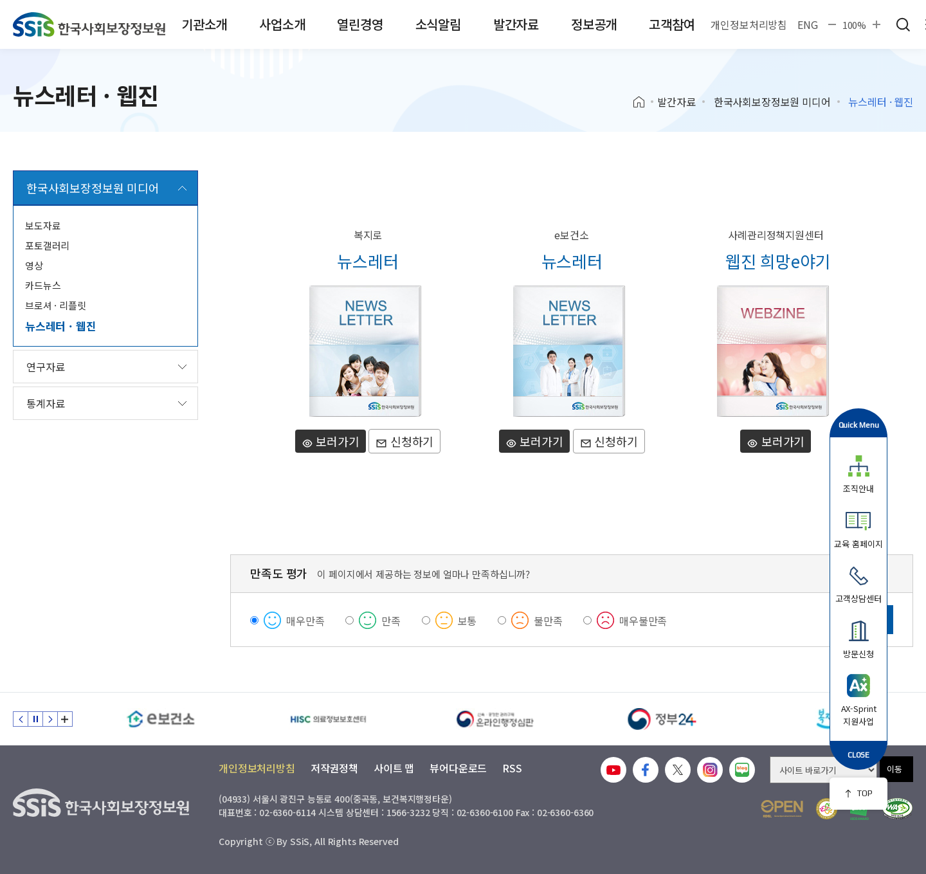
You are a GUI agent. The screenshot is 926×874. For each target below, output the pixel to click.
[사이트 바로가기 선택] (823, 769)
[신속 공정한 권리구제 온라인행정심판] (495, 719)
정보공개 (594, 24)
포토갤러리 (47, 245)
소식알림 (438, 24)
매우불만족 (643, 620)
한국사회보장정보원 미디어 (772, 101)
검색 (903, 24)
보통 (467, 620)
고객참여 (671, 24)
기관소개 (204, 24)
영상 (34, 265)
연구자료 (45, 366)
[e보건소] (160, 719)
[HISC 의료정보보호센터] (328, 719)
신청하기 (404, 441)
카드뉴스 (42, 285)
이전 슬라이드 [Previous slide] (20, 719)
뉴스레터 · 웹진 (60, 326)
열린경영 (360, 24)
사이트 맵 (394, 768)
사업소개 (282, 24)
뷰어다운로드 (458, 768)
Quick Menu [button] (859, 425)
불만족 (548, 620)
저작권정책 (334, 768)
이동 (894, 769)
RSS (512, 768)
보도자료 (42, 225)
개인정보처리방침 (749, 24)
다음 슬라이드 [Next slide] (50, 719)
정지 (35, 719)
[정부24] (662, 719)
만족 (391, 620)
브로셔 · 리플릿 (55, 305)
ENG (807, 24)
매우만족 (305, 620)
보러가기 (330, 441)
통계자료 (45, 403)
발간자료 (516, 24)
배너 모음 (65, 719)
